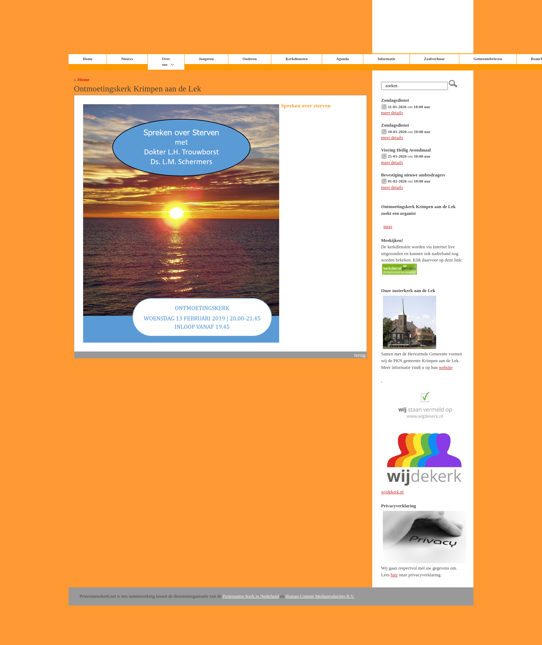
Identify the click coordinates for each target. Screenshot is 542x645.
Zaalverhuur (434, 59)
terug (360, 355)
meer (387, 226)
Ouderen (250, 59)
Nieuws (127, 59)
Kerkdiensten (297, 59)
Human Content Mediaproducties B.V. (320, 596)
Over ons (166, 62)
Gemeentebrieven (487, 59)
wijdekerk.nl (392, 492)
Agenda (342, 59)
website (446, 367)
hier (394, 574)
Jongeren (206, 59)
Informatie (386, 59)
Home (83, 79)
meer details (392, 112)
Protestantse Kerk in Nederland (251, 596)
